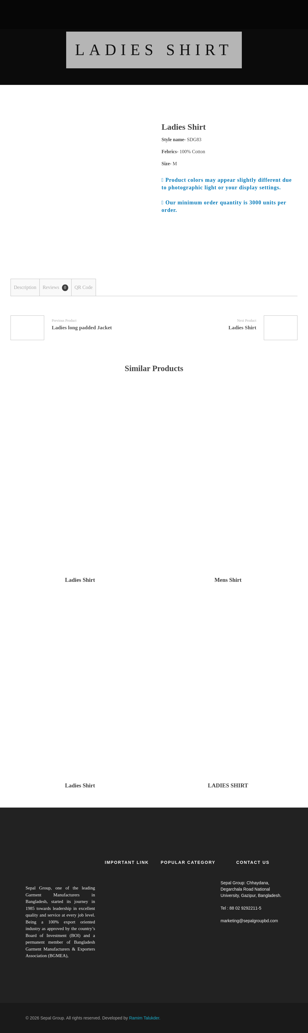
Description (25, 287)
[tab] (25, 287)
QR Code (84, 287)
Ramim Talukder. (144, 1018)
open (135, 133)
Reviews (55, 287)
